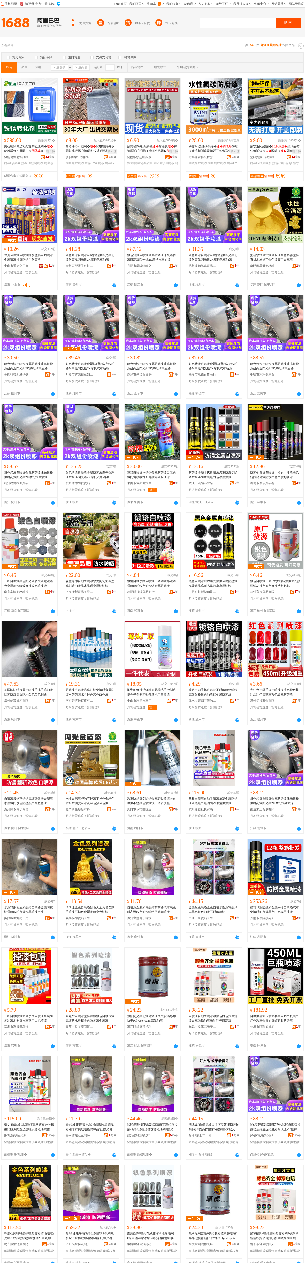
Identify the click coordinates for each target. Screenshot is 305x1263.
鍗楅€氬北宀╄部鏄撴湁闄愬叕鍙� (203, 1135)
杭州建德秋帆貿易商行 (203, 809)
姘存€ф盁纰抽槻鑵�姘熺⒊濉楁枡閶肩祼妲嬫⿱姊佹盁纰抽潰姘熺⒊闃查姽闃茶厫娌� (213, 149)
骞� (50, 157)
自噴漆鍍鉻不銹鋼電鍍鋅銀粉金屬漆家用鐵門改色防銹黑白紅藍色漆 (28, 801)
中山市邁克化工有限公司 (18, 266)
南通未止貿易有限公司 (264, 809)
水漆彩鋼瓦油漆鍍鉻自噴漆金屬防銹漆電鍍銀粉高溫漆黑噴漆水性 (28, 910)
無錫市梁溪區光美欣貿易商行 (203, 1027)
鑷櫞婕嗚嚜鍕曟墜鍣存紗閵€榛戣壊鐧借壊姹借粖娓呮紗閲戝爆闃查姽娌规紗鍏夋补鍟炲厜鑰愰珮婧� (274, 1236)
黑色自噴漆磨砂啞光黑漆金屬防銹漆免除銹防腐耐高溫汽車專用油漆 (213, 583)
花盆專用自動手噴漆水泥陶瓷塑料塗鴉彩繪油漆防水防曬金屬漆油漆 (90, 583)
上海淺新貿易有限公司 (80, 592)
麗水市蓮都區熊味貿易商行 (203, 700)
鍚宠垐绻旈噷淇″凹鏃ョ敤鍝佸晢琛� (141, 1135)
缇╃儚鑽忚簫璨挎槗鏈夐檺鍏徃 (18, 1244)
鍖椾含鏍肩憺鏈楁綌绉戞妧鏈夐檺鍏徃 (18, 157)
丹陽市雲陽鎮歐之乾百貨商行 (141, 266)
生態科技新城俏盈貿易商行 (18, 374)
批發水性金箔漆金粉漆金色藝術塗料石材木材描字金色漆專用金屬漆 (274, 257)
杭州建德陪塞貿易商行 (203, 266)
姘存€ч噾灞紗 (282, 163)
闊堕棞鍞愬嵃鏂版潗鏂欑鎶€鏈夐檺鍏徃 (141, 157)
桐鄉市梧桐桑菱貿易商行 (264, 374)
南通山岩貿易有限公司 (203, 918)
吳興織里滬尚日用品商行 (18, 918)
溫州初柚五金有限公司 (264, 700)
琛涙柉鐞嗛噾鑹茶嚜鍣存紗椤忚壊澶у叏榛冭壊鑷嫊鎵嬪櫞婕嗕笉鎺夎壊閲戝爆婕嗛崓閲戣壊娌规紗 (29, 1236)
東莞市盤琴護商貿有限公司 (80, 1027)
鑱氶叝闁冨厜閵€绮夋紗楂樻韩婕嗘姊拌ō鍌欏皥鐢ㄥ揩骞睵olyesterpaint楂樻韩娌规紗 (214, 1236)
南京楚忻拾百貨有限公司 (80, 700)
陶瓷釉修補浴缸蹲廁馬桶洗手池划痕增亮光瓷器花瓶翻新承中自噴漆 (151, 692)
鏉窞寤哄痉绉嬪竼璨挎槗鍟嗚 (18, 1135)
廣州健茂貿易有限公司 (18, 700)
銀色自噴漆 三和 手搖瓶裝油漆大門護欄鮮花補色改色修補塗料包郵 (275, 583)
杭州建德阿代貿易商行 (80, 483)
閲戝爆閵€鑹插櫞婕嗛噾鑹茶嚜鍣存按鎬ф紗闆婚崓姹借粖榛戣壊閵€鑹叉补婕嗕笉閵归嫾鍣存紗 (152, 1127)
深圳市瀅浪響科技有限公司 (18, 1027)
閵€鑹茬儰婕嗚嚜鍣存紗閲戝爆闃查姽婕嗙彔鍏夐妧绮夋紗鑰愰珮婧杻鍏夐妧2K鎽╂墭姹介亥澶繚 (275, 1127)
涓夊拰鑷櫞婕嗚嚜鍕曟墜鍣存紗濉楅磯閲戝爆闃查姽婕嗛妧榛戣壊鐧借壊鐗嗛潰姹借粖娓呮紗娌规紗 (29, 1127)
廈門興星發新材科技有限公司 (264, 266)
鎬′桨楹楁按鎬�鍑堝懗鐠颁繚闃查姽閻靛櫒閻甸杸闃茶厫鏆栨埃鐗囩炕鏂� (275, 149)
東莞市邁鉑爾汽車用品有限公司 (141, 483)
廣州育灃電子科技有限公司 (80, 266)
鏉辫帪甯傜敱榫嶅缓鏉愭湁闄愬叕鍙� (203, 157)
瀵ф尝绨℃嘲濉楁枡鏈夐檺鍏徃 (80, 157)
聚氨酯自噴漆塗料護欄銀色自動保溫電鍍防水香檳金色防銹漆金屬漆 (90, 1018)
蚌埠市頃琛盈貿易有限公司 (264, 1027)
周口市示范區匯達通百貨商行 (141, 809)
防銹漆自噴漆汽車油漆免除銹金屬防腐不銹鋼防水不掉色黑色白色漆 (90, 692)
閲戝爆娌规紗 (198, 163)
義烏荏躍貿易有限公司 (80, 918)
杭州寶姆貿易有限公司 (264, 592)
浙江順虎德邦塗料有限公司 (141, 1027)
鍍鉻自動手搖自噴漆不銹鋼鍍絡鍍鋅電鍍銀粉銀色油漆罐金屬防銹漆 (151, 583)
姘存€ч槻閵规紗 (32, 163)
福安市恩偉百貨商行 (202, 374)
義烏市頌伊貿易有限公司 (264, 483)
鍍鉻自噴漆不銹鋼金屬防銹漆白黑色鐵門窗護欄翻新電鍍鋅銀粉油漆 (151, 475)
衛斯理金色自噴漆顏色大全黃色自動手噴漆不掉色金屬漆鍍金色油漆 (90, 910)
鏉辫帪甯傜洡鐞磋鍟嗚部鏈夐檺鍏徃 (141, 1244)
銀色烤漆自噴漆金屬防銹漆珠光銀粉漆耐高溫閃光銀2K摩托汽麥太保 (274, 801)
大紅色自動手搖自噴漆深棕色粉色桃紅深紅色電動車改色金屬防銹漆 (274, 692)
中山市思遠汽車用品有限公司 (141, 700)
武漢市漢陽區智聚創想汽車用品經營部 (203, 483)
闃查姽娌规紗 (75, 163)
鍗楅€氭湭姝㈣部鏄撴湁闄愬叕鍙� (264, 1135)
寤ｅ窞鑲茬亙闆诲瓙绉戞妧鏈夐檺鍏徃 (80, 1135)
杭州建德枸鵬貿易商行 (18, 483)
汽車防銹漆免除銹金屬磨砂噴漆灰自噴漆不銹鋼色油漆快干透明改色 (151, 801)
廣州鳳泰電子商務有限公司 (18, 809)
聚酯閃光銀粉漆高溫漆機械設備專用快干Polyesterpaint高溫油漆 (151, 1018)
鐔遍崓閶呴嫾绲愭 (139, 163)
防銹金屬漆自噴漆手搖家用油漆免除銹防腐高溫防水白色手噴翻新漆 (274, 475)
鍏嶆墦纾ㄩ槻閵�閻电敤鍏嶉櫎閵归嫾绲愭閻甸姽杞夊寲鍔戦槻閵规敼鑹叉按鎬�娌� (90, 149)
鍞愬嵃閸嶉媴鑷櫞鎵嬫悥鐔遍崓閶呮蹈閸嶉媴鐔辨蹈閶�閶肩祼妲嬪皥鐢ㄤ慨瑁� (152, 149)
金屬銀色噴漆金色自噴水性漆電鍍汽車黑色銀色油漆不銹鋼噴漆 (213, 910)
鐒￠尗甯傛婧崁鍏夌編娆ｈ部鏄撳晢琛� (264, 1244)
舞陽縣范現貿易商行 (141, 592)
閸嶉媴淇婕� (164, 163)
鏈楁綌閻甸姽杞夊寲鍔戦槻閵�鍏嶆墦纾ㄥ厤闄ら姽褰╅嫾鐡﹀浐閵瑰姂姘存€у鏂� (28, 149)
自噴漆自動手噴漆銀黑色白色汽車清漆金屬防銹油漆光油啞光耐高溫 (213, 1018)
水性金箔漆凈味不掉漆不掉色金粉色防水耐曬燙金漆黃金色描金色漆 (90, 801)
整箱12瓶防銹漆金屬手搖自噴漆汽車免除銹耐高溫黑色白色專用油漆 (274, 910)
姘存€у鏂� (12, 163)
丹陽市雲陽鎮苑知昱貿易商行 (80, 374)
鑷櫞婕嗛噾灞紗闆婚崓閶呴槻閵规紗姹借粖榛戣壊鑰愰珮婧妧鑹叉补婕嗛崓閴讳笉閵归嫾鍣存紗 (90, 1127)
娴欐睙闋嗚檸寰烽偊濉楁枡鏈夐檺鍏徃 (203, 1244)
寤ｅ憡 (50, 151)
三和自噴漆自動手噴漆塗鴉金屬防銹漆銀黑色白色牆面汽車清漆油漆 (213, 801)
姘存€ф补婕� (94, 163)
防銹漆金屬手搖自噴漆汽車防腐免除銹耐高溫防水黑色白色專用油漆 (213, 475)
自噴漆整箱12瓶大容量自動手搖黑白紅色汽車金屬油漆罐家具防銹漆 (274, 1018)
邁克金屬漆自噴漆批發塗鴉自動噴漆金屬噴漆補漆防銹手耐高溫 (28, 257)
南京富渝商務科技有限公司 (18, 592)
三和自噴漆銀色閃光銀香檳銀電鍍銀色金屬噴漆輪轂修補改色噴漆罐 (28, 583)
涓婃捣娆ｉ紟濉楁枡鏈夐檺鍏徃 (264, 157)
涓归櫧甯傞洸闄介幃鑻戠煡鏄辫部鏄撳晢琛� (80, 1244)
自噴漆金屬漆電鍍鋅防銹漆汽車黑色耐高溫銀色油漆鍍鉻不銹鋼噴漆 (151, 910)
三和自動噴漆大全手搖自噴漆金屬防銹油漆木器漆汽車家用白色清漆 (28, 1018)
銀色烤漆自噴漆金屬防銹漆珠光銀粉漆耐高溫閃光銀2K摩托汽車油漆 (90, 257)
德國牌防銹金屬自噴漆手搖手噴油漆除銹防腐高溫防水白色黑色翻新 (28, 692)
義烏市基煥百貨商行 (141, 374)
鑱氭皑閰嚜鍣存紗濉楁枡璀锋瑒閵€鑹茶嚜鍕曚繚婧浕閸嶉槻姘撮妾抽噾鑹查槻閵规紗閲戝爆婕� (152, 1236)
